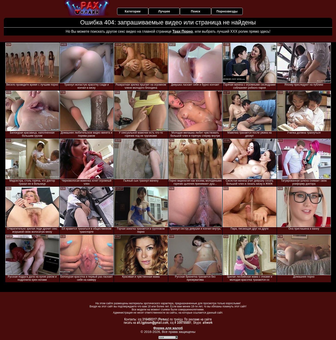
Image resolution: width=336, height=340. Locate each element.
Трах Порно (182, 31)
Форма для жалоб (168, 328)
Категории (133, 11)
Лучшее (164, 11)
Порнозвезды (227, 11)
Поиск (195, 11)
